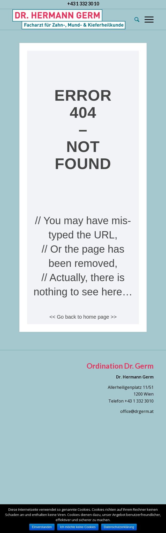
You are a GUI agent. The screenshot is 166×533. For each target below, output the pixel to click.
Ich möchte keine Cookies (77, 527)
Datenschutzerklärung (119, 527)
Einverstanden (42, 527)
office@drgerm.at (137, 411)
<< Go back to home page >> (83, 317)
